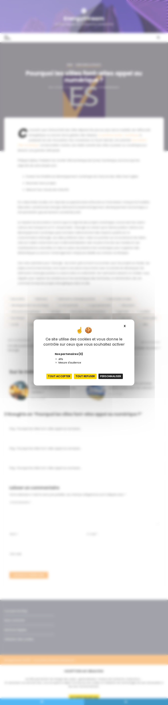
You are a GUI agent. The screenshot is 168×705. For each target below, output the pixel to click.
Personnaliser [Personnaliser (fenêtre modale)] (110, 376)
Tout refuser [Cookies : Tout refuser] (85, 376)
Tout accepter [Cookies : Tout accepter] (59, 376)
